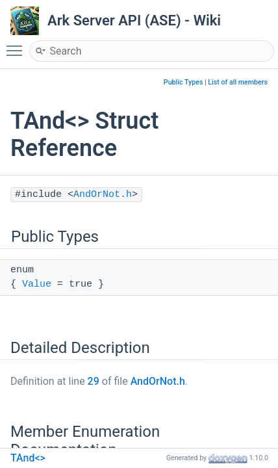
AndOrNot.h (102, 194)
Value (36, 284)
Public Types (183, 82)
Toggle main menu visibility (17, 44)
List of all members (238, 82)
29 (93, 381)
